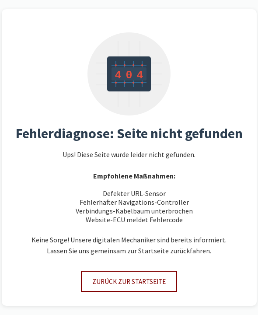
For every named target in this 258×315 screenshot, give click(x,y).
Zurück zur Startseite (129, 281)
